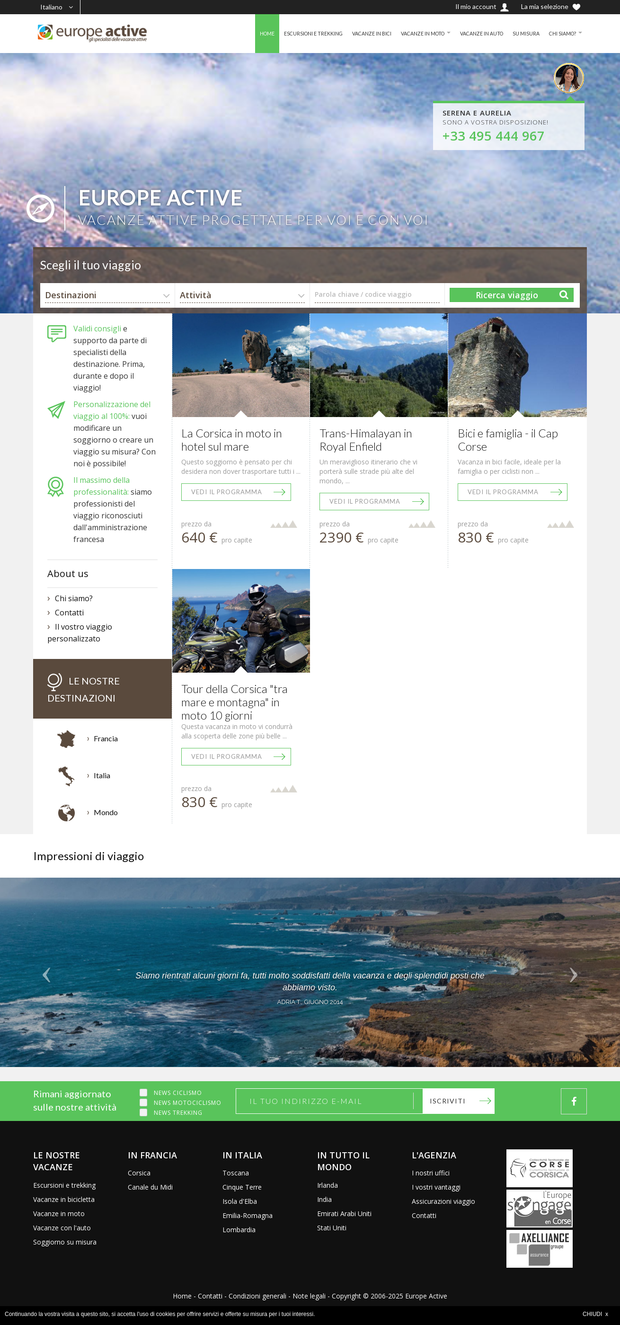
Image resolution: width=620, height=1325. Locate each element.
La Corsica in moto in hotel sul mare (231, 439)
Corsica (139, 1172)
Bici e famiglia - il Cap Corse (508, 439)
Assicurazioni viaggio (443, 1201)
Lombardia (239, 1229)
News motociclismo (187, 1103)
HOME (237, 33)
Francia (106, 738)
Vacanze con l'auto (62, 1227)
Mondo (106, 812)
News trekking (178, 1113)
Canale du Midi (150, 1187)
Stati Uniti (331, 1227)
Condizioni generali (257, 1295)
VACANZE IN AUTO (473, 33)
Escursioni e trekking (64, 1185)
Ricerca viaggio (507, 295)
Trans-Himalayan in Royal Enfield (365, 439)
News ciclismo (178, 1093)
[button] (46, 972)
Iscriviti (448, 1101)
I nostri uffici (431, 1172)
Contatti (69, 612)
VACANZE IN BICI (351, 33)
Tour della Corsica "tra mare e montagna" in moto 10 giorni (234, 702)
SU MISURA (521, 33)
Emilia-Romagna (247, 1215)
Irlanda (327, 1185)
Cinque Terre (242, 1187)
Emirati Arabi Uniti (344, 1213)
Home (182, 1295)
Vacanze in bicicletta (64, 1199)
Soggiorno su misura (65, 1241)
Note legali (309, 1295)
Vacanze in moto (59, 1213)
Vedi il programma (226, 492)
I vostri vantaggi (436, 1187)
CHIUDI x (595, 1314)
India (324, 1199)
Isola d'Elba (239, 1201)
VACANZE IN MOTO (408, 33)
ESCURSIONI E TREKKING (288, 33)
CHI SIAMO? (560, 33)
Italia (102, 775)
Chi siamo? (74, 598)
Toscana (235, 1172)
